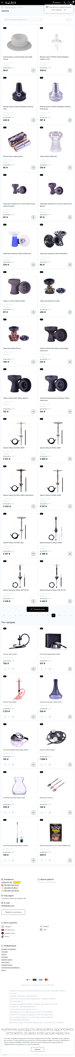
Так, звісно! (57, 10)
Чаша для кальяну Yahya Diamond (17, 253)
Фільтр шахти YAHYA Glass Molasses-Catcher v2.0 (54, 58)
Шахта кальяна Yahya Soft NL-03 (52, 590)
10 (59, 615)
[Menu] (2, 2)
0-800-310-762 (6, 882)
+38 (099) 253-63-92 (11, 885)
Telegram (44, 926)
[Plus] (13, 669)
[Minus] (5, 669)
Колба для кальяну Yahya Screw (51, 702)
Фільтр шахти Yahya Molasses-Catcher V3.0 (18, 108)
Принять (38, 1049)
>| (71, 615)
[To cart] (33, 70)
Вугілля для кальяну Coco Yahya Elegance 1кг (55, 845)
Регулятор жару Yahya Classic (50, 654)
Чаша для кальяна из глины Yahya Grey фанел (56, 205)
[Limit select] (68, 20)
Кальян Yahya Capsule (47, 750)
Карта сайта (5, 962)
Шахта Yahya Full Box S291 (50, 448)
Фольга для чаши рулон (13, 156)
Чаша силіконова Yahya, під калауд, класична (54, 349)
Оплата (3, 954)
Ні (65, 10)
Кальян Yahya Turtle (10, 654)
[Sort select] (23, 20)
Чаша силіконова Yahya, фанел (15, 398)
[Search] (69, 2)
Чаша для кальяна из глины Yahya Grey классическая (19, 205)
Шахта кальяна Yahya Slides (51, 543)
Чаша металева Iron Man (50, 301)
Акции (3, 970)
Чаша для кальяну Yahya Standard (53, 253)
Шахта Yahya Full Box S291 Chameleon (18, 495)
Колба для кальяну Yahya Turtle (14, 797)
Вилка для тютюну (46, 797)
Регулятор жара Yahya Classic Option (15, 750)
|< (4, 615)
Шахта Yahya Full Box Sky (13, 543)
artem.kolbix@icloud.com (27, 1009)
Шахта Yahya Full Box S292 (50, 495)
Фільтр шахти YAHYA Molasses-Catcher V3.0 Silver (55, 108)
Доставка (4, 951)
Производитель (10, 7)
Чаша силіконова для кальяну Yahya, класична (55, 399)
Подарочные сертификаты (10, 967)
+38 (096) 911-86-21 (11, 888)
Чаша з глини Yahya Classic (14, 301)
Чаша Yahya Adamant (48, 156)
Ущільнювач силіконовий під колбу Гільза (17, 58)
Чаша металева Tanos (12, 348)
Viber (43, 930)
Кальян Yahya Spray (9, 702)
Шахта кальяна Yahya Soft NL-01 (15, 590)
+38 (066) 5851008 (27, 1007)
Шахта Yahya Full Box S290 (13, 448)
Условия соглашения (8, 949)
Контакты (4, 957)
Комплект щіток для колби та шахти (15, 845)
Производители (6, 965)
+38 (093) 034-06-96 (11, 891)
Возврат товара (6, 959)
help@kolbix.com (7, 906)
